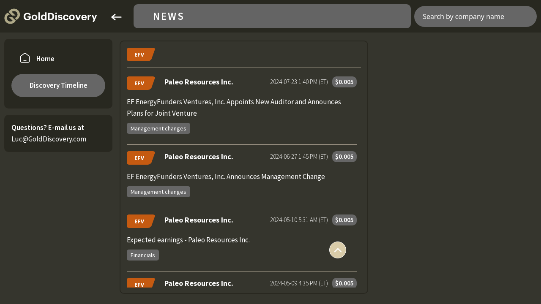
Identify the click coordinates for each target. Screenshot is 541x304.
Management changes (158, 128)
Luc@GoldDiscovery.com (48, 139)
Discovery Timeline (58, 85)
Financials (143, 255)
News (169, 16)
